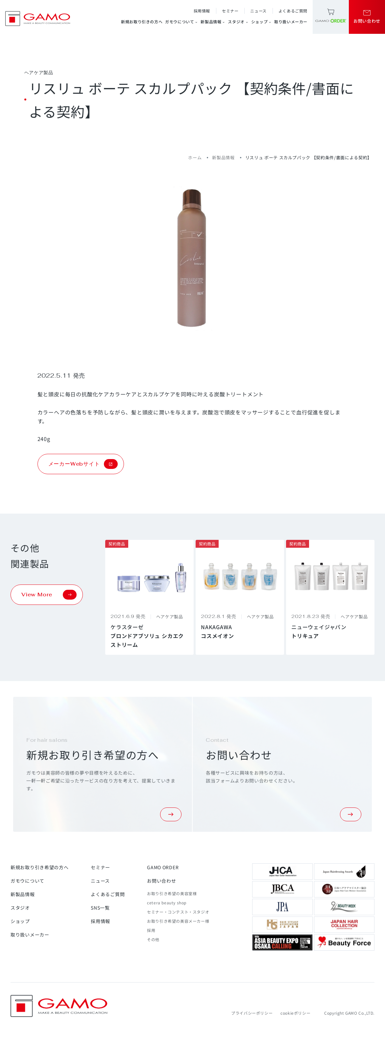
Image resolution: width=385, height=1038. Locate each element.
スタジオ (238, 22)
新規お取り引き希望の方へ (39, 867)
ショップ (261, 22)
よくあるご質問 (292, 10)
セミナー (230, 10)
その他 (153, 939)
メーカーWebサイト (83, 464)
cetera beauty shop (166, 902)
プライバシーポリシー (252, 1013)
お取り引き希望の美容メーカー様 (178, 921)
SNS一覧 (100, 907)
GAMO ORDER (163, 867)
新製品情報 (213, 22)
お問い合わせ (161, 880)
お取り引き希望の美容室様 (172, 893)
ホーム (195, 157)
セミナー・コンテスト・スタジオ (178, 912)
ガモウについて (181, 22)
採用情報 (202, 10)
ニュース (258, 10)
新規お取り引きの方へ (141, 21)
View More (49, 595)
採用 (151, 930)
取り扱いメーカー (290, 21)
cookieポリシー (295, 1013)
